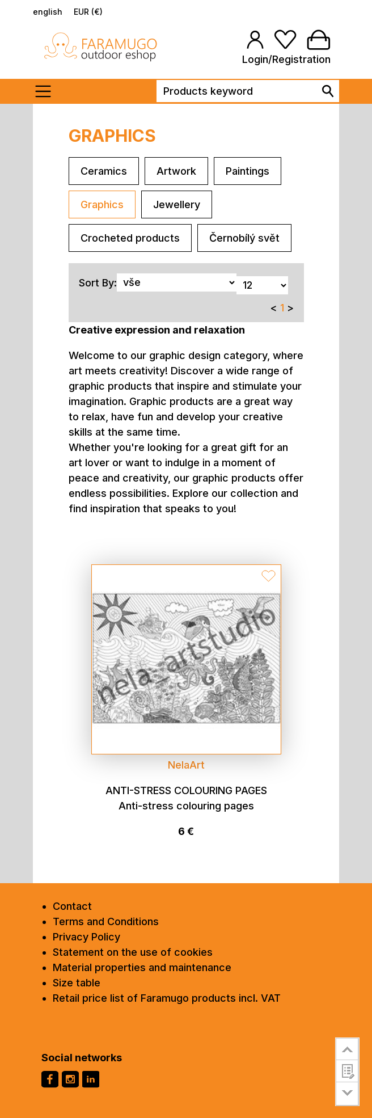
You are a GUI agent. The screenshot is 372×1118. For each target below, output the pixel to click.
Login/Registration (286, 59)
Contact (72, 906)
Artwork (176, 171)
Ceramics (104, 171)
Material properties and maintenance (142, 967)
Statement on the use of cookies (133, 952)
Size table (76, 983)
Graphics (102, 204)
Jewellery (176, 204)
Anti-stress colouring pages (186, 790)
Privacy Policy (86, 937)
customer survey (347, 1071)
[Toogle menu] (47, 91)
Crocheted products (130, 238)
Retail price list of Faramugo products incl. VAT (167, 998)
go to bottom (347, 1094)
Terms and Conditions (106, 921)
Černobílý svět (244, 238)
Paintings (247, 171)
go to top (347, 1048)
